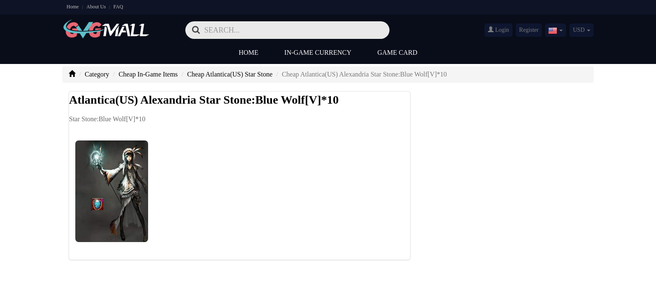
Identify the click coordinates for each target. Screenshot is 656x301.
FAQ (118, 7)
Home (73, 7)
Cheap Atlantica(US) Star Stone (229, 74)
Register (529, 30)
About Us (96, 7)
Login (498, 29)
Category (97, 74)
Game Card (397, 52)
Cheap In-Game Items (148, 74)
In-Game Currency (317, 52)
